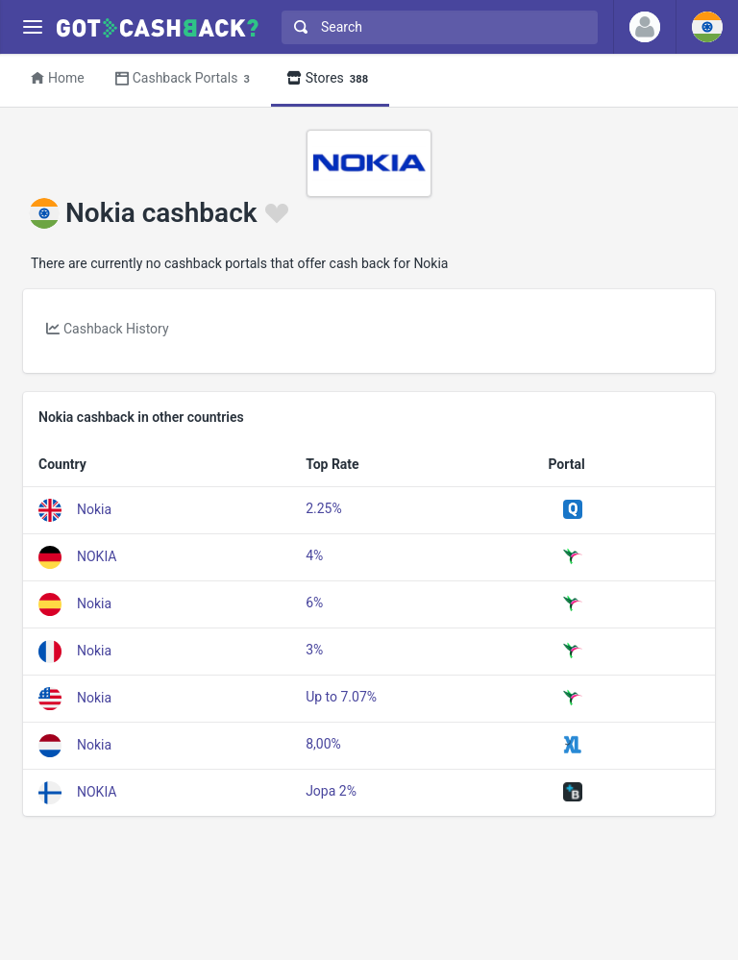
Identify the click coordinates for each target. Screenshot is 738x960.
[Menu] (32, 27)
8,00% (323, 743)
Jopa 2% (331, 791)
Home (58, 78)
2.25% (324, 508)
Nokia (94, 508)
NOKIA (96, 555)
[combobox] (435, 27)
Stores (330, 79)
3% (314, 649)
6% (314, 602)
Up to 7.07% (341, 696)
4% (314, 555)
